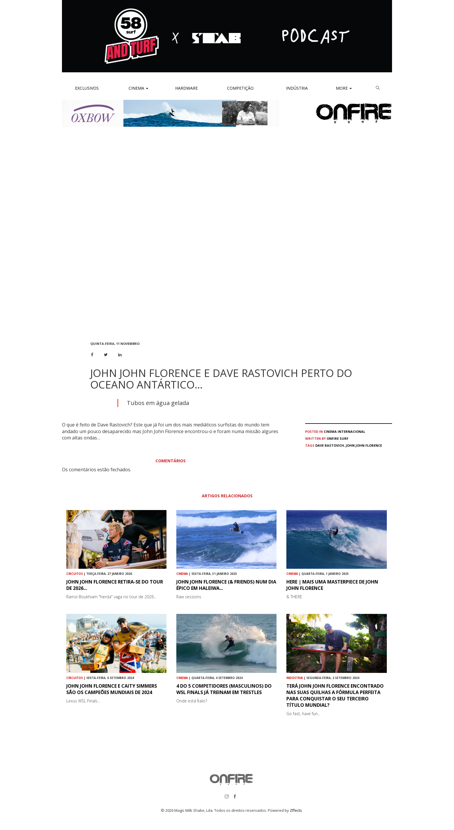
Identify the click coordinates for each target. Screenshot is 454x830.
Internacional (351, 431)
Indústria (296, 88)
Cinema (137, 88)
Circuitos (74, 574)
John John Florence (364, 445)
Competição (240, 88)
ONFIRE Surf (337, 438)
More (344, 88)
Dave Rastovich (329, 445)
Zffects (296, 810)
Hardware (186, 88)
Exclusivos (87, 88)
